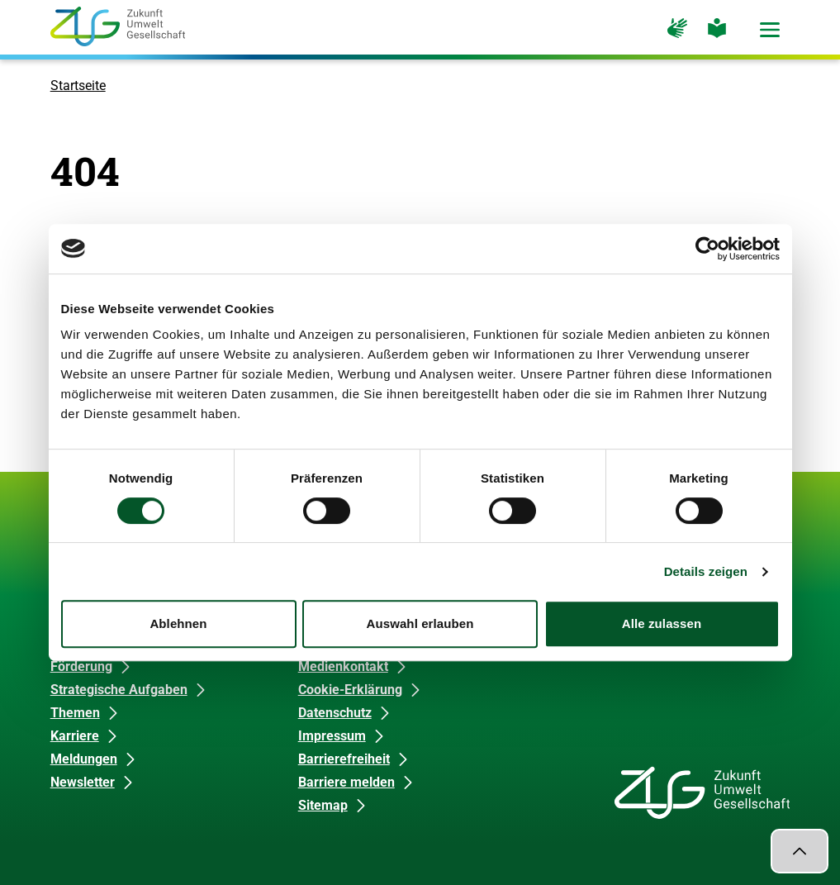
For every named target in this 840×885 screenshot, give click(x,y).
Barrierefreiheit (344, 759)
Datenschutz (335, 713)
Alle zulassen (661, 623)
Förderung (81, 666)
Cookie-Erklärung (350, 689)
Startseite (78, 85)
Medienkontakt (343, 666)
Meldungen (83, 759)
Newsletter (82, 782)
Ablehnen (177, 623)
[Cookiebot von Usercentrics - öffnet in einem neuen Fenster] (707, 248)
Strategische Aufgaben (118, 689)
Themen (75, 713)
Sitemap (323, 805)
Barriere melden (346, 782)
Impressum (332, 736)
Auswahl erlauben (420, 623)
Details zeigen (705, 571)
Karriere (74, 736)
